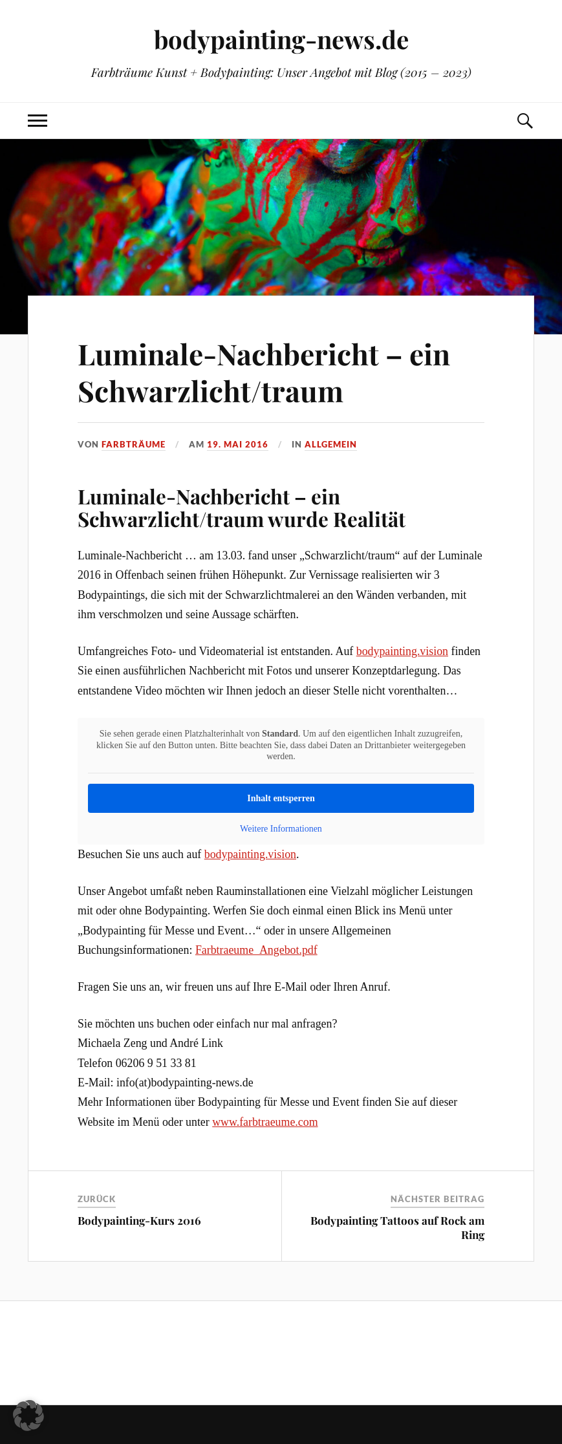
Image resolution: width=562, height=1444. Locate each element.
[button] (28, 1415)
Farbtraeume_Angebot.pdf (256, 949)
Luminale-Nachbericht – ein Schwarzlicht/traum (264, 371)
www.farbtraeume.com (265, 1121)
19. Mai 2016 (237, 444)
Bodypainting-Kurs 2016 (139, 1220)
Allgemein (331, 444)
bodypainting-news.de (281, 39)
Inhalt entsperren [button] (280, 798)
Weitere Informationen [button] (281, 828)
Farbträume (134, 444)
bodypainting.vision (402, 651)
